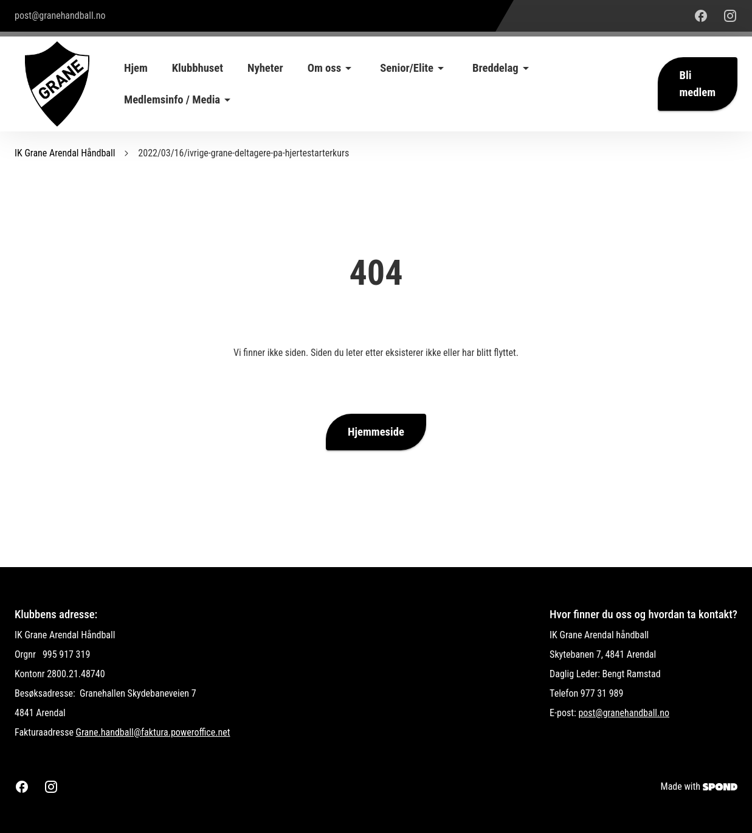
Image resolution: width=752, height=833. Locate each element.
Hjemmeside (376, 432)
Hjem (136, 68)
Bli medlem (697, 84)
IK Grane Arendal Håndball (65, 153)
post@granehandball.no (623, 713)
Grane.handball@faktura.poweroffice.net (153, 732)
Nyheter (265, 68)
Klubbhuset (197, 68)
